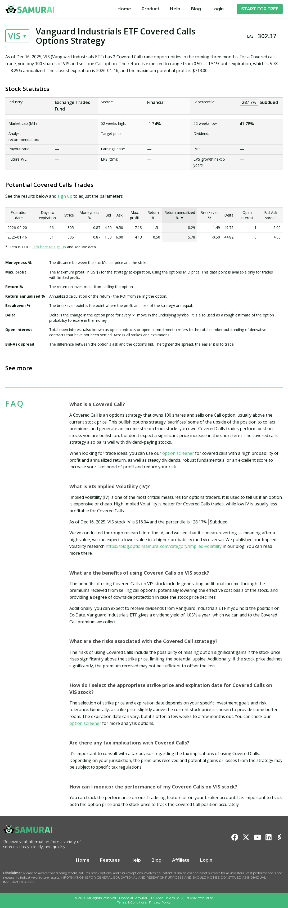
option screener (178, 453)
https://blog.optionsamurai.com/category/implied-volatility (164, 546)
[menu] (170, 9)
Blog (196, 8)
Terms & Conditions (132, 902)
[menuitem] (124, 9)
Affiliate (181, 860)
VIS (14, 35)
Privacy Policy (160, 902)
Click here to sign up (49, 246)
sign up (64, 196)
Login (218, 8)
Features (110, 860)
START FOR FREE (259, 8)
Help (175, 8)
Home (124, 8)
